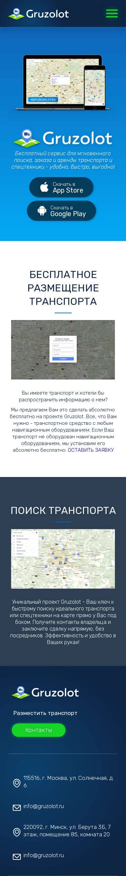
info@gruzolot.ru (44, 806)
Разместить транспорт (45, 713)
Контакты (38, 730)
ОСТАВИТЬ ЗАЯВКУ (91, 450)
